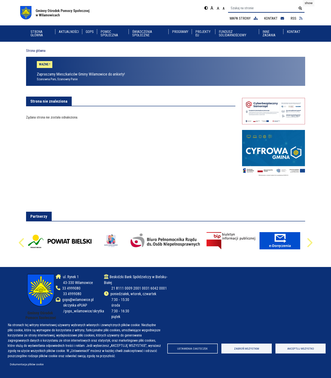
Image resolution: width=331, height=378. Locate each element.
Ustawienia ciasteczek (192, 348)
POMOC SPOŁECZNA (109, 33)
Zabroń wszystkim (246, 348)
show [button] (308, 3)
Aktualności (69, 32)
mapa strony (244, 18)
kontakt (274, 18)
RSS (296, 18)
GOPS (90, 32)
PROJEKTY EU (203, 33)
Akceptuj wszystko (300, 348)
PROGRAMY (180, 32)
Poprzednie (21, 244)
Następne (309, 244)
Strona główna (37, 33)
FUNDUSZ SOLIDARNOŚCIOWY (232, 33)
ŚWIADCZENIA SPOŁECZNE (142, 33)
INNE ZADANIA (269, 33)
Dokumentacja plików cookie (27, 364)
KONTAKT (293, 32)
